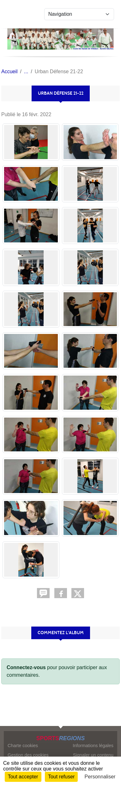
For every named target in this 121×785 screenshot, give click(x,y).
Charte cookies (23, 745)
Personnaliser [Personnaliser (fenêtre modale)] (100, 776)
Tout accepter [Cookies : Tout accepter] (23, 776)
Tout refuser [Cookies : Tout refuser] (61, 776)
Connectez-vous (26, 667)
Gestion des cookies (28, 755)
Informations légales (93, 745)
